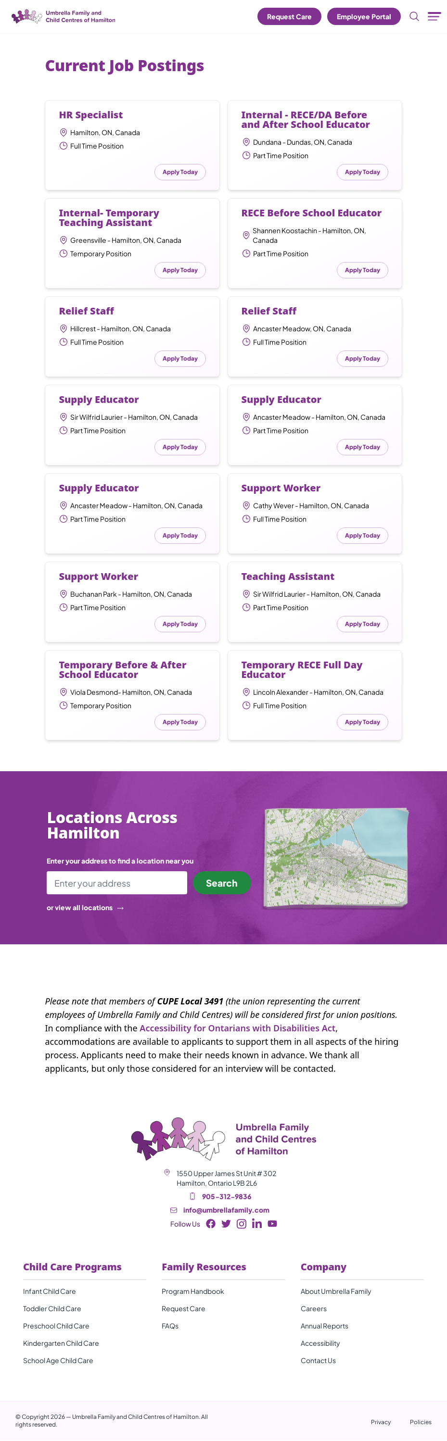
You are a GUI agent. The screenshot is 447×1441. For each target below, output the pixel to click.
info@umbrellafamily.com (226, 1210)
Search (220, 883)
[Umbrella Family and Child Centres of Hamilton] (62, 16)
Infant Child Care (49, 1292)
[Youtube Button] (272, 1224)
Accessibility (320, 1344)
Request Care (289, 16)
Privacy (381, 1423)
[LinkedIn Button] (257, 1224)
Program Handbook (193, 1292)
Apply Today (180, 171)
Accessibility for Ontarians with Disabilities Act (237, 1029)
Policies (421, 1423)
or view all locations (85, 908)
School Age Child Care (58, 1361)
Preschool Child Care (56, 1326)
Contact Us (318, 1361)
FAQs (170, 1326)
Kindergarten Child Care (61, 1344)
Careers (314, 1309)
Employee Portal (364, 16)
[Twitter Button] (226, 1224)
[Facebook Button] (211, 1224)
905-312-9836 (226, 1197)
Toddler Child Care (52, 1309)
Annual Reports (324, 1326)
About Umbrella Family (336, 1292)
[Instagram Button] (241, 1224)
